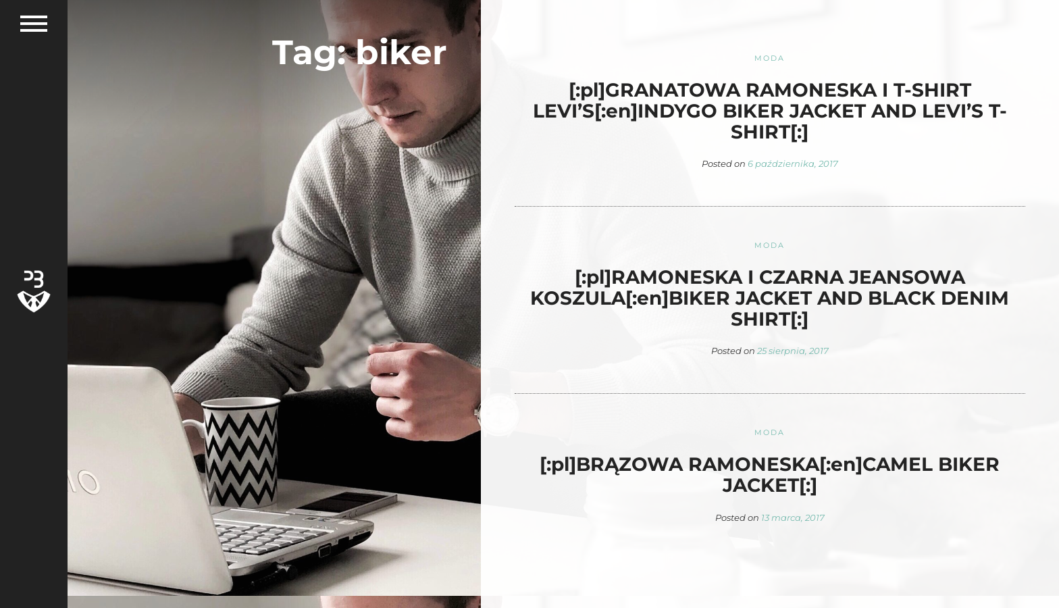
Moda (769, 58)
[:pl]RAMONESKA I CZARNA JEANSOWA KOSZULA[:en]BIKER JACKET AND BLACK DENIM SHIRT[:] (769, 297)
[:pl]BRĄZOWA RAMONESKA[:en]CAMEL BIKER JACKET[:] (770, 475)
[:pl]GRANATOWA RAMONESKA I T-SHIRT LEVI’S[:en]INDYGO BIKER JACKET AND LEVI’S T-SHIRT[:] (770, 110)
